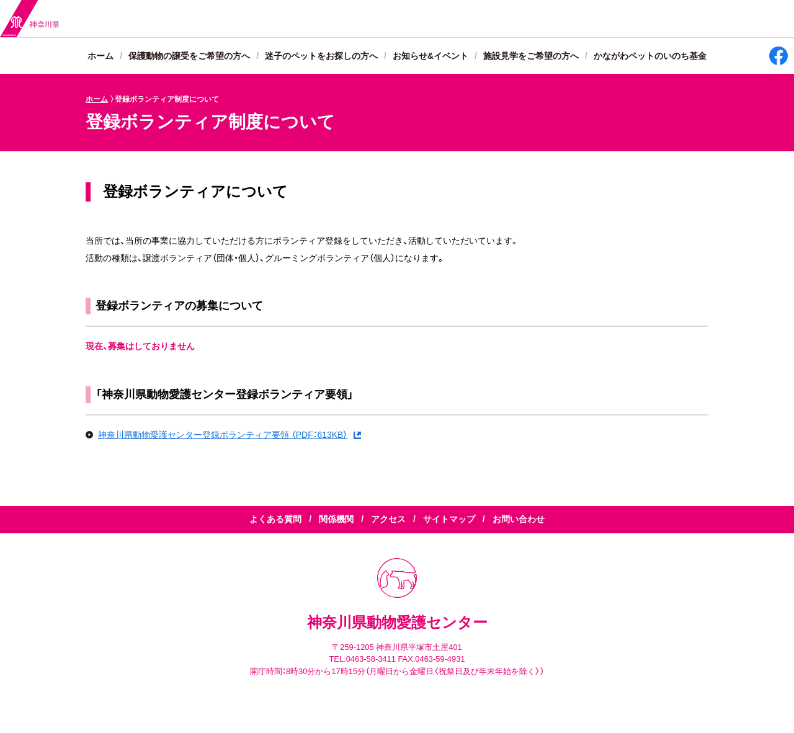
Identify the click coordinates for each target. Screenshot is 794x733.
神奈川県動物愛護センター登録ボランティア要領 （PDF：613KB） (222, 435)
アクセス (388, 519)
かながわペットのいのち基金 (650, 56)
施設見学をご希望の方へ (531, 56)
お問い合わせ (519, 519)
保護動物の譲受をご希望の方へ (189, 56)
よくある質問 (275, 519)
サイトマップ (449, 519)
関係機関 (336, 519)
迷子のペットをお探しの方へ (321, 56)
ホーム (100, 56)
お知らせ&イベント (430, 56)
